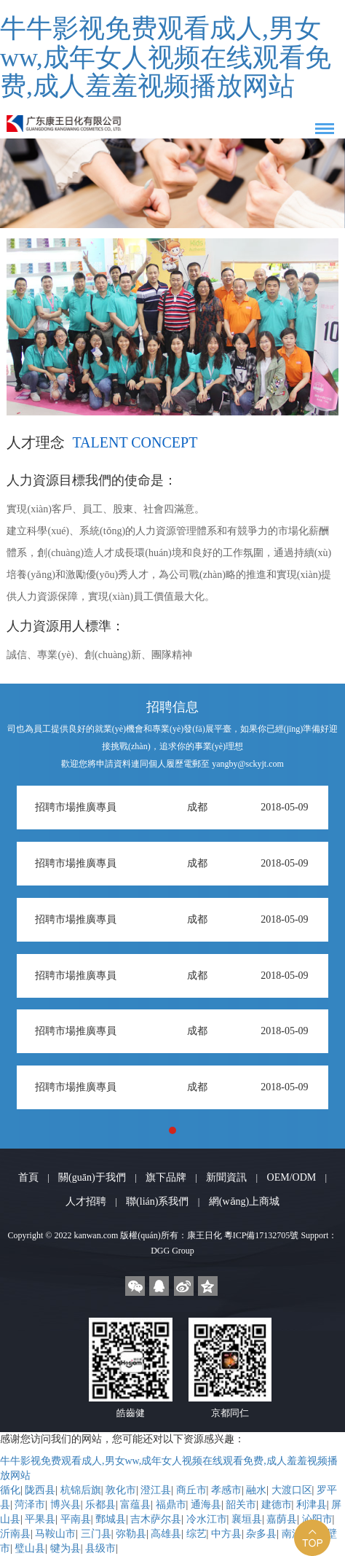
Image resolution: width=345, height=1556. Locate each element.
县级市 (100, 1548)
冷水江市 (206, 1519)
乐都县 (100, 1504)
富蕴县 (135, 1504)
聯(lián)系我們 (157, 1201)
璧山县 (30, 1548)
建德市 (276, 1504)
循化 (10, 1490)
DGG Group (172, 1251)
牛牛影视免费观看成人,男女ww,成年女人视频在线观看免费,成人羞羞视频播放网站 (165, 57)
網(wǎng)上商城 (244, 1201)
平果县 (40, 1519)
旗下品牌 (166, 1177)
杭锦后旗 (80, 1490)
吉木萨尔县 (155, 1519)
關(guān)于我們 (92, 1177)
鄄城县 (110, 1519)
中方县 (226, 1533)
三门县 (96, 1533)
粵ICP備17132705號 (261, 1235)
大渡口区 (291, 1490)
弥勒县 (131, 1533)
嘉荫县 (281, 1519)
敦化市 (121, 1490)
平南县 (75, 1519)
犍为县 (65, 1548)
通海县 (206, 1504)
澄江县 (155, 1490)
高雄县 (166, 1533)
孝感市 (226, 1490)
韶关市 (241, 1504)
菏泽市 (30, 1504)
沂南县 (15, 1533)
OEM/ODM (292, 1177)
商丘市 (191, 1490)
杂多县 (261, 1533)
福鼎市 (171, 1504)
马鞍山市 (55, 1533)
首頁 (28, 1177)
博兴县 (65, 1504)
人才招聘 (86, 1201)
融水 (256, 1490)
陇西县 (40, 1490)
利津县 (311, 1504)
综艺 (196, 1533)
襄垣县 (246, 1519)
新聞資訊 (226, 1177)
